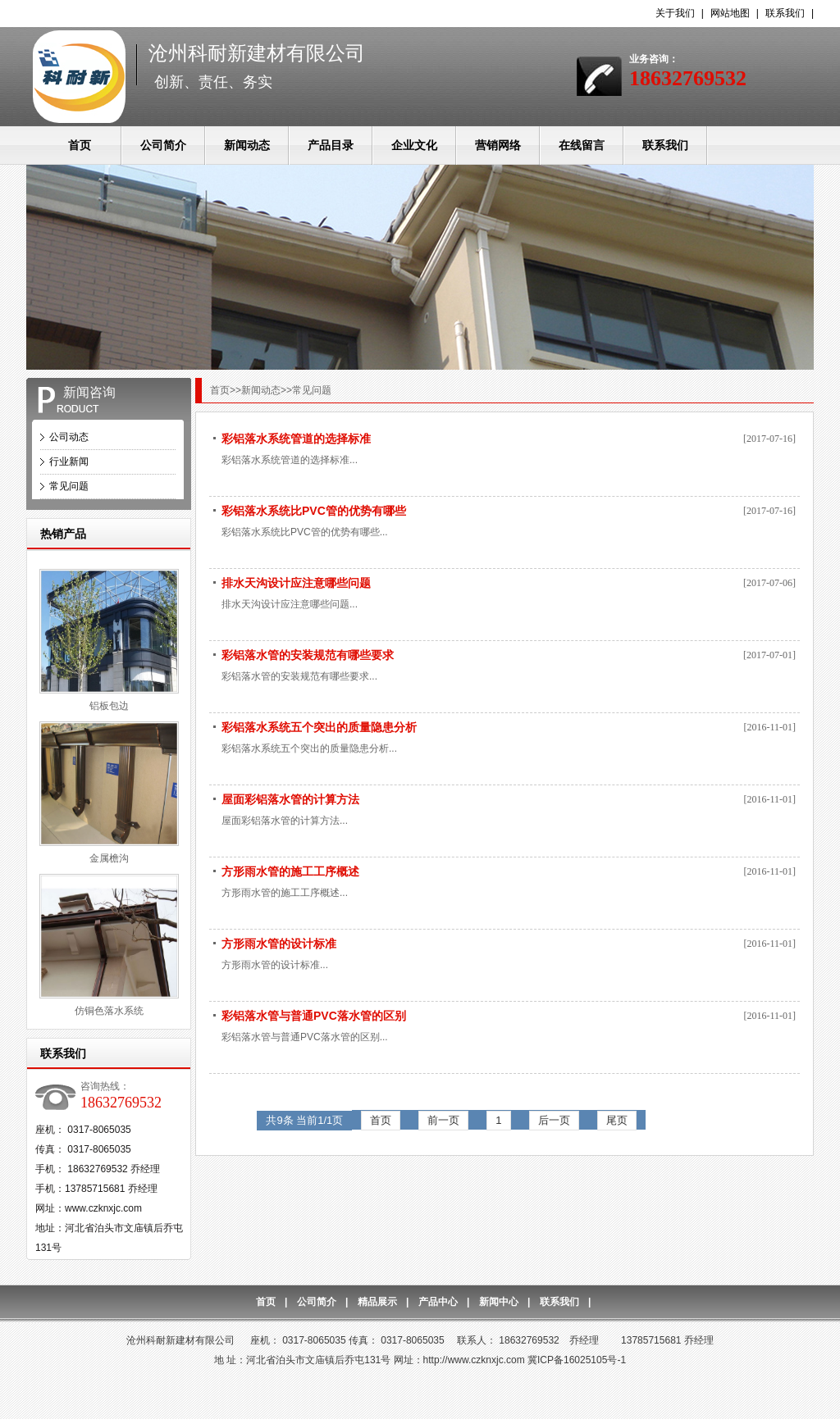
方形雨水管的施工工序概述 (290, 871)
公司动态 (69, 437)
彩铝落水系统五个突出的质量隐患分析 (319, 727)
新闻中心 (498, 1302)
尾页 (617, 1120)
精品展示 (377, 1302)
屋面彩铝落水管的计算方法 (290, 799)
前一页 (443, 1120)
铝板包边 (109, 706)
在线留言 (582, 145)
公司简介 (163, 145)
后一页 (554, 1120)
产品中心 (438, 1302)
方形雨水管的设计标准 (278, 943)
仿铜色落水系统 (109, 1010)
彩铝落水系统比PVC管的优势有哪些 (313, 510)
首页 (79, 145)
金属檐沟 (109, 858)
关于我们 (675, 13)
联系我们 (785, 13)
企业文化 (414, 145)
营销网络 (498, 145)
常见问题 (69, 486)
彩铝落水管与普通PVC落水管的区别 (313, 1015)
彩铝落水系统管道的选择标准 (296, 438)
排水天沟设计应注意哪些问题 (296, 582)
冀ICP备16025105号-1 (576, 1360)
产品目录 (331, 145)
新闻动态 (247, 145)
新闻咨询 (89, 392)
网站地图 (730, 13)
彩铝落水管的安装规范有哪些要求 (307, 655)
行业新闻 (69, 461)
